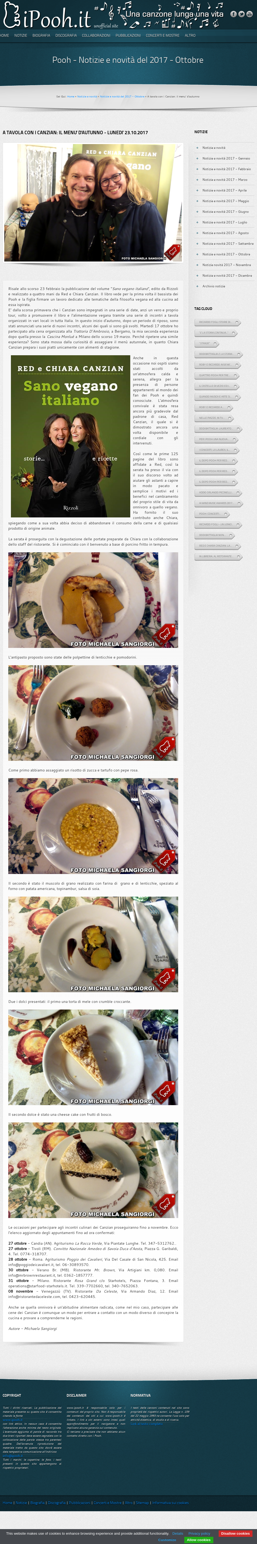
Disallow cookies (235, 1533)
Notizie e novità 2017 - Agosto (225, 233)
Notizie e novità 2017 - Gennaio (226, 158)
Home (70, 96)
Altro (190, 36)
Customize (167, 1540)
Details (177, 1533)
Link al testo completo (146, 1424)
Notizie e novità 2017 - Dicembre (227, 275)
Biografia (41, 36)
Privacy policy (199, 1533)
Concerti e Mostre (163, 36)
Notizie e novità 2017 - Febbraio (226, 169)
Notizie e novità (87, 96)
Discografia (66, 36)
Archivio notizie (213, 286)
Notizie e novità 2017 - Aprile (224, 190)
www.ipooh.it (13, 1420)
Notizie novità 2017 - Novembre (226, 265)
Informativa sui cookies (170, 1503)
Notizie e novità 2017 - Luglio (224, 222)
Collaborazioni (96, 36)
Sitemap (142, 1503)
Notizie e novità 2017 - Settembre (228, 243)
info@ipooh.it (13, 1456)
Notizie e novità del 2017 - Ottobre (122, 96)
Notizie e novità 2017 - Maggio (225, 201)
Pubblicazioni (128, 36)
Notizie (20, 36)
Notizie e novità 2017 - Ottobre (226, 254)
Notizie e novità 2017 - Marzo (224, 179)
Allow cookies (199, 1540)
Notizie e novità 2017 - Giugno (225, 211)
